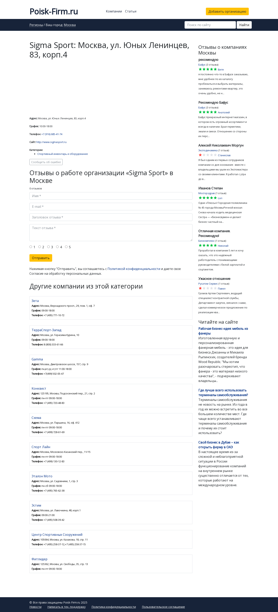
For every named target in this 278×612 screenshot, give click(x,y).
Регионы (36, 25)
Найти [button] (244, 25)
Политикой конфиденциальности (133, 269)
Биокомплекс (206, 241)
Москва (70, 25)
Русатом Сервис (208, 283)
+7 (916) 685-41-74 (51, 134)
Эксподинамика (208, 150)
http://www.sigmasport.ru (51, 142)
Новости (35, 607)
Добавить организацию (227, 11)
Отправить (41, 258)
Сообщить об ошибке (46, 162)
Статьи (130, 11)
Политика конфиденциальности (113, 607)
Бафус (201, 64)
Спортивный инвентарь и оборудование (62, 154)
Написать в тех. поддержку (66, 607)
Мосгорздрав (206, 193)
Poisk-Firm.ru (53, 11)
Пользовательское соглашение (163, 607)
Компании (114, 11)
